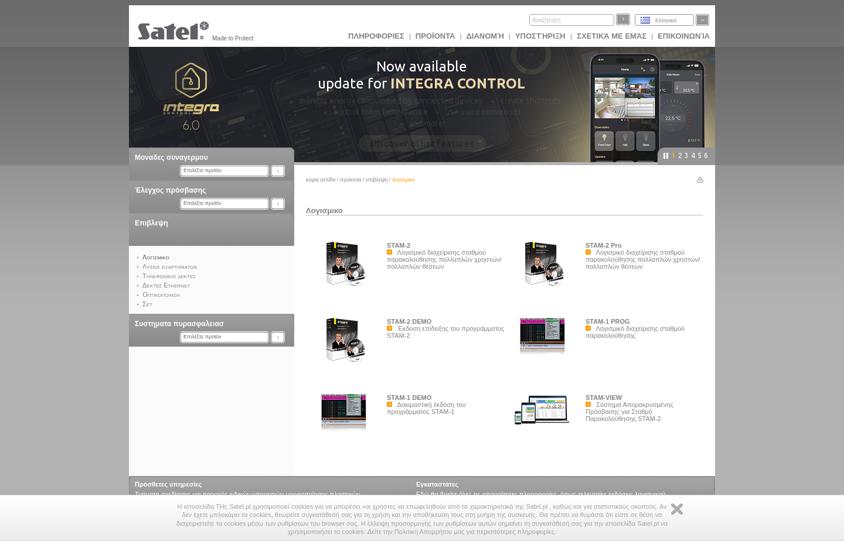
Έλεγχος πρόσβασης (170, 190)
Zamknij (677, 509)
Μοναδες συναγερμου (171, 157)
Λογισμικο (324, 210)
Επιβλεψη (151, 223)
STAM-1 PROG (608, 321)
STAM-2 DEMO (409, 321)
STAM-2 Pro (604, 245)
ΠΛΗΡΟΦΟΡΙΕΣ (376, 36)
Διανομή (484, 36)
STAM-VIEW (604, 397)
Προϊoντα (435, 36)
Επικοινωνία (684, 36)
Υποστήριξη (541, 36)
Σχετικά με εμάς (611, 36)
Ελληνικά (665, 20)
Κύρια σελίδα (321, 180)
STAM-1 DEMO (409, 397)
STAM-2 (398, 245)
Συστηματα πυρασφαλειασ (179, 324)
